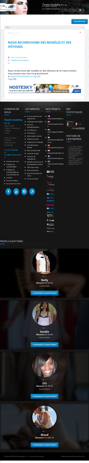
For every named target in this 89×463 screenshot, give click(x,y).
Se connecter (62, 21)
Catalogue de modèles (35, 122)
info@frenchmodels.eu (52, 9)
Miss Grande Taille (33, 150)
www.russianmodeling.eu (56, 164)
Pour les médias (12, 181)
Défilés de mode (33, 139)
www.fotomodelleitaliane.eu (55, 140)
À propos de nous (12, 161)
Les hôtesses (32, 130)
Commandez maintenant (44, 293)
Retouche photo (32, 170)
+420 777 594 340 (12, 150)
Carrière (9, 178)
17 (45, 380)
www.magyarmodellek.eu (56, 132)
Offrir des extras (33, 167)
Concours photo (32, 179)
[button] (8, 191)
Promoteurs (31, 133)
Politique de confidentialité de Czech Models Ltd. (12, 172)
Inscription (79, 21)
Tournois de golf (33, 153)
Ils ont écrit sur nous (13, 184)
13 (45, 431)
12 (45, 328)
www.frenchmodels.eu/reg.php (25, 76)
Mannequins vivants (34, 136)
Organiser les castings (35, 142)
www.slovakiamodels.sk (56, 124)
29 (45, 276)
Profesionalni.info (78, 456)
